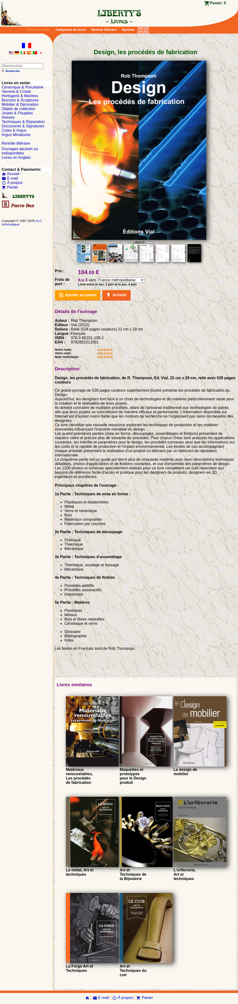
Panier (10, 187)
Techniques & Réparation (23, 122)
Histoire (8, 117)
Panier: (218, 3)
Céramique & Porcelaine (22, 87)
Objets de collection (18, 109)
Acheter (116, 295)
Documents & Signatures (23, 126)
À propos (12, 183)
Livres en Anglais (16, 157)
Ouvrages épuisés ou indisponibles (20, 151)
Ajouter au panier (77, 295)
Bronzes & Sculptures (20, 100)
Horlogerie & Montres (20, 96)
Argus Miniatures (16, 135)
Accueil (10, 174)
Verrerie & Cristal (16, 91)
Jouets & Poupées (17, 113)
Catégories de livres (71, 29)
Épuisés (128, 29)
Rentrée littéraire (104, 29)
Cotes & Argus (14, 130)
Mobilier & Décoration (20, 104)
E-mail (10, 178)
